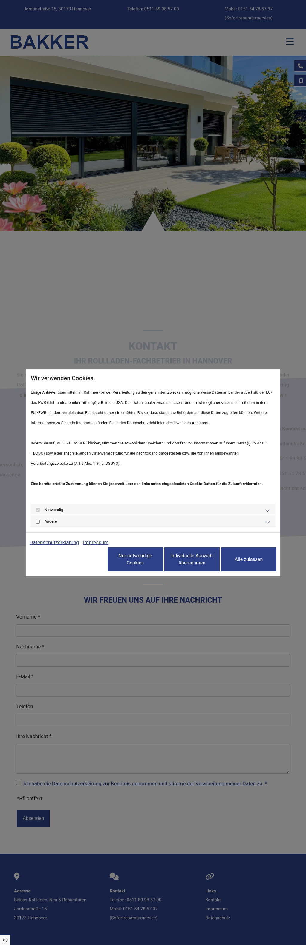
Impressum (96, 542)
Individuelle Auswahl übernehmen (192, 559)
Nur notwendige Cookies (135, 559)
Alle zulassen (249, 559)
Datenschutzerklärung (54, 542)
